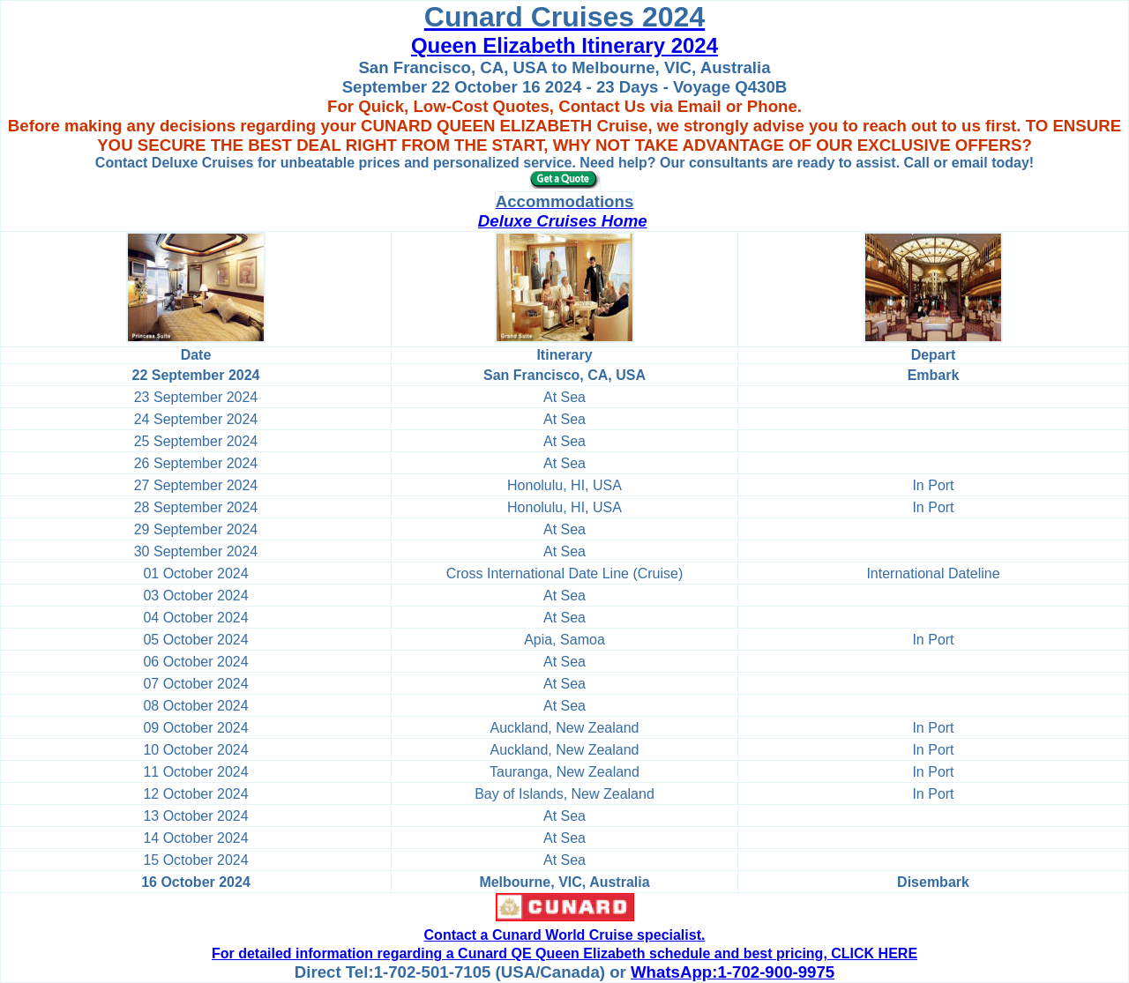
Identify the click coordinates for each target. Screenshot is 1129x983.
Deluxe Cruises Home (562, 221)
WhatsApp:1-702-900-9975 (732, 972)
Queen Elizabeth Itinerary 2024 (564, 45)
